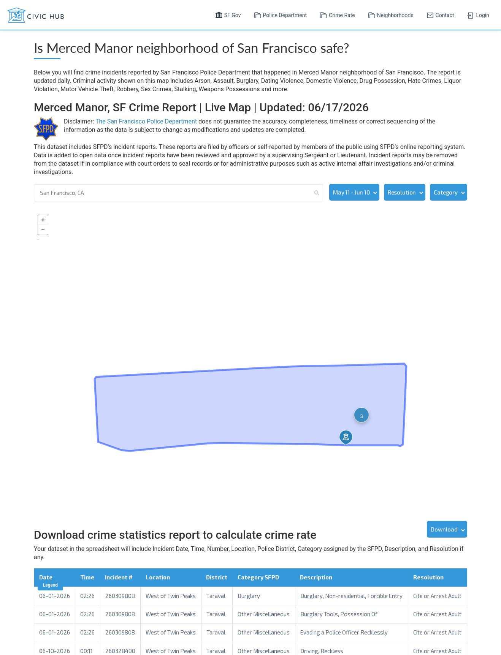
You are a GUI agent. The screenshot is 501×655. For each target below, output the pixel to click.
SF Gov (227, 14)
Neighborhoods (390, 14)
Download (444, 528)
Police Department (279, 14)
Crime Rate (336, 14)
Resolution (402, 192)
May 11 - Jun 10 (351, 192)
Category (446, 192)
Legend (50, 584)
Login (477, 14)
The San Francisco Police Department (146, 121)
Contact (439, 14)
